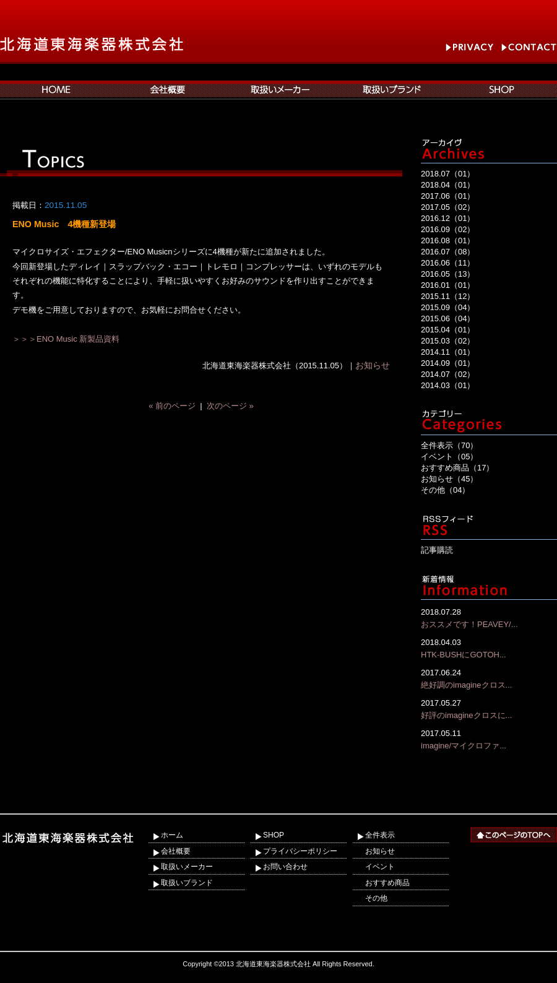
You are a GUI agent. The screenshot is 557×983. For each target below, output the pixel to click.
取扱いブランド (187, 882)
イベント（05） (449, 457)
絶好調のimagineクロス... (489, 678)
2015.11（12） (448, 296)
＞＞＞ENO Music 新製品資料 (65, 339)
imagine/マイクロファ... (489, 738)
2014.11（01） (448, 352)
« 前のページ (172, 405)
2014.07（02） (448, 374)
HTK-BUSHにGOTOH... (489, 647)
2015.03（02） (448, 341)
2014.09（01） (448, 363)
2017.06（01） (448, 196)
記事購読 (437, 550)
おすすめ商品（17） (457, 468)
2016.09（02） (448, 229)
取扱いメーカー (187, 866)
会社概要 (176, 851)
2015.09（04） (448, 307)
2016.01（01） (448, 285)
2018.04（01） (448, 185)
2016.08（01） (448, 240)
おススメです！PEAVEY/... (489, 617)
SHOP (273, 835)
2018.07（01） (448, 174)
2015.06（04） (448, 318)
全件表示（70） (449, 445)
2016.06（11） (448, 263)
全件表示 (380, 835)
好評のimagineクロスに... (489, 708)
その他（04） (445, 490)
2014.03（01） (448, 385)
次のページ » (230, 405)
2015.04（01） (448, 330)
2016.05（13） (448, 274)
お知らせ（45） (449, 479)
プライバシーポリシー (300, 851)
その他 (376, 898)
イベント (380, 866)
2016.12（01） (448, 218)
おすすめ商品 (387, 882)
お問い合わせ (285, 866)
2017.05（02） (448, 207)
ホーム (172, 835)
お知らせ (372, 365)
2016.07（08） (448, 252)
